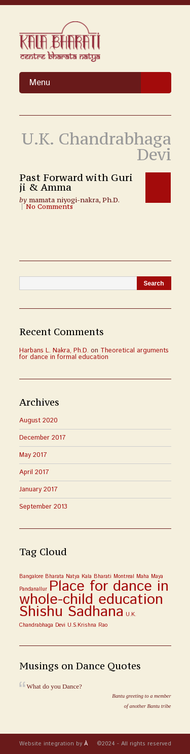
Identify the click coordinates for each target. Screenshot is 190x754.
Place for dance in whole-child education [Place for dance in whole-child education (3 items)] (94, 593)
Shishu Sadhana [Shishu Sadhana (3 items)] (71, 612)
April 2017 (34, 472)
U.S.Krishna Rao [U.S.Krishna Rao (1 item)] (87, 625)
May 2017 (33, 455)
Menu (100, 82)
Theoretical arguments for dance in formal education (94, 354)
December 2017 (42, 438)
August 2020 (38, 420)
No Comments (49, 206)
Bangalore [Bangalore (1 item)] (31, 576)
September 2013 (43, 507)
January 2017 (38, 489)
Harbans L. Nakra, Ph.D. (54, 350)
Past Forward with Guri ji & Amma (76, 182)
